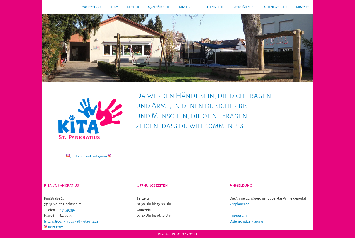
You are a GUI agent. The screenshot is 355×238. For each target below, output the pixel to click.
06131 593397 (66, 210)
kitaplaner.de (239, 204)
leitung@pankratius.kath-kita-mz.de (71, 221)
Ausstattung (91, 7)
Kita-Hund (187, 7)
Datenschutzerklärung (246, 221)
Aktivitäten (246, 7)
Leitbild (133, 7)
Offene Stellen (275, 7)
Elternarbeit (213, 7)
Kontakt (302, 7)
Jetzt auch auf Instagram (88, 156)
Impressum (238, 215)
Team (114, 7)
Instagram (53, 227)
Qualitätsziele (159, 7)
